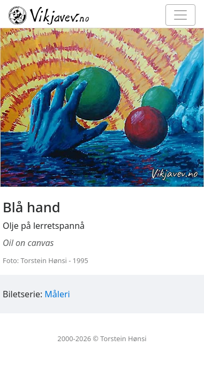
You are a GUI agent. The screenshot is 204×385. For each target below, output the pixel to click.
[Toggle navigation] (180, 15)
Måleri (57, 294)
